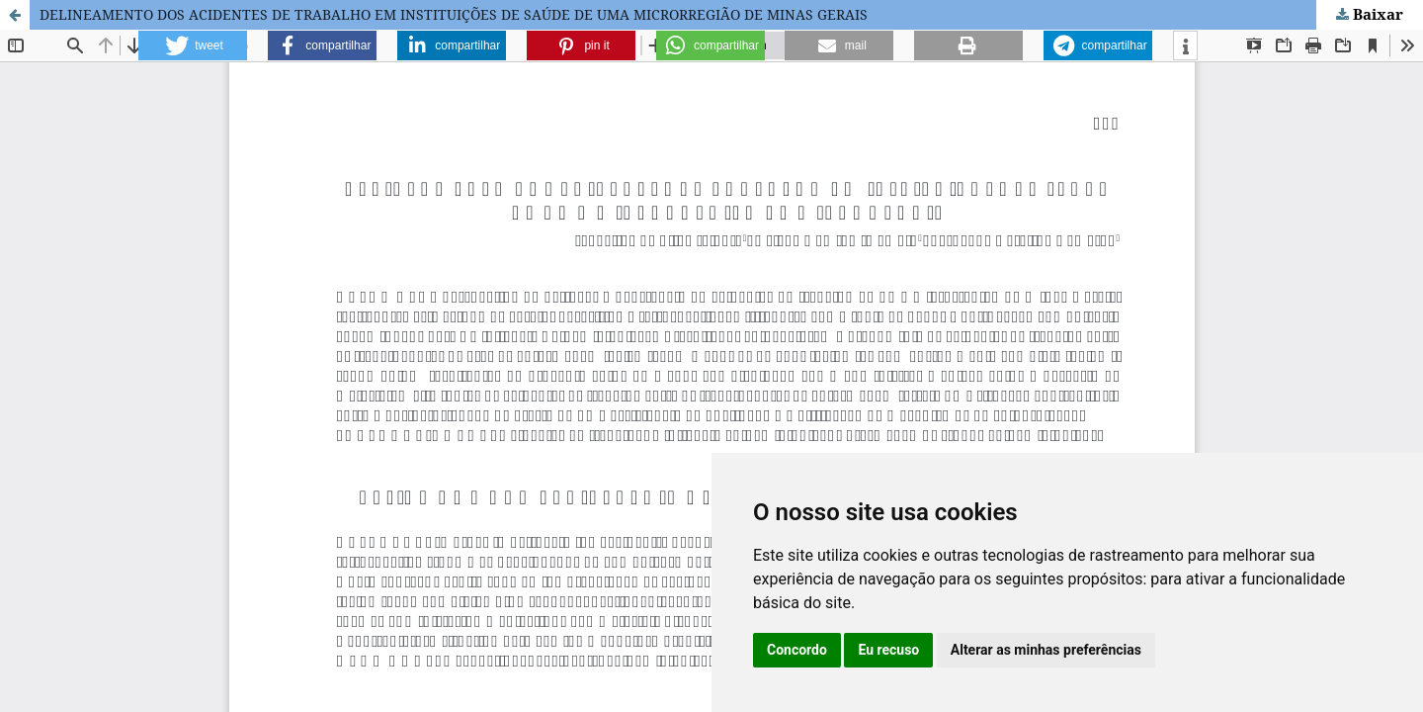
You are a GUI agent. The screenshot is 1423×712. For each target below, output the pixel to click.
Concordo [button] (797, 650)
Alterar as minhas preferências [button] (1046, 650)
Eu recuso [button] (888, 650)
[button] (192, 45)
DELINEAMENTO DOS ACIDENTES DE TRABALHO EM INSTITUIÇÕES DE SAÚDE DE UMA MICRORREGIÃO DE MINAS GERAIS (454, 14)
